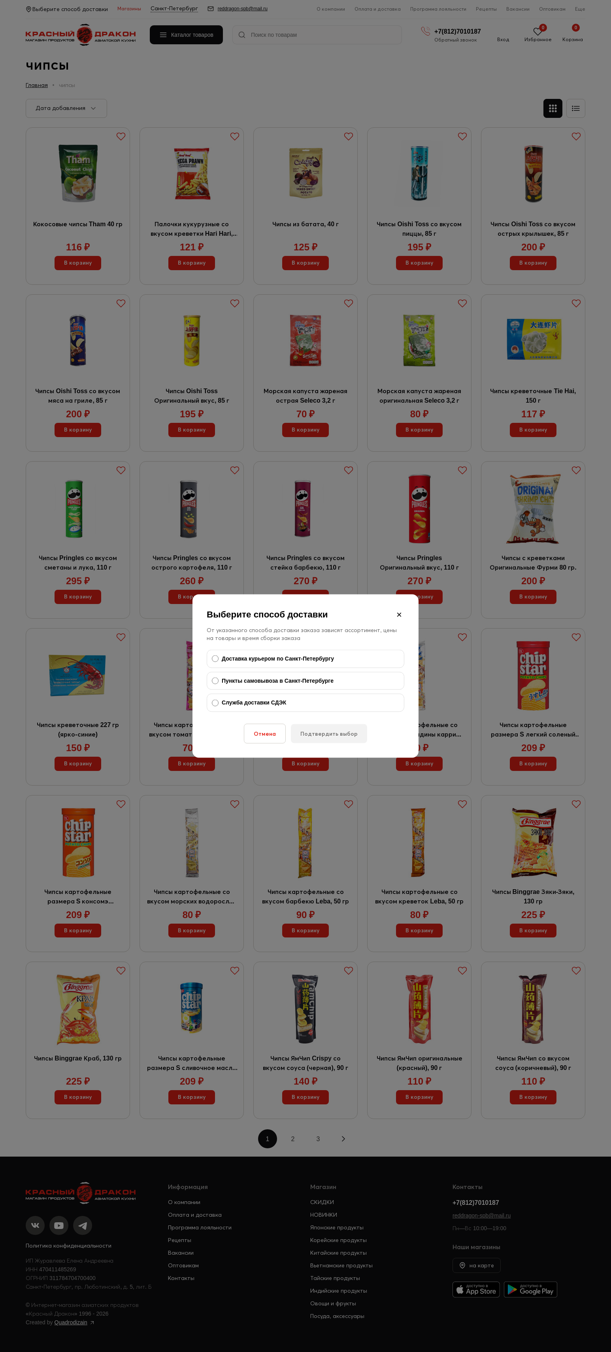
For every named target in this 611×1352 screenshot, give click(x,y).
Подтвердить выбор (329, 733)
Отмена (265, 733)
